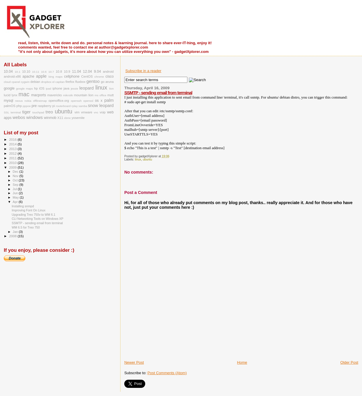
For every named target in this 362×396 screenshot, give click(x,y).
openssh (76, 100)
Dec (16, 171)
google (9, 88)
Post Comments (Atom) (167, 373)
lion (111, 88)
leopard (86, 88)
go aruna (107, 81)
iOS (42, 88)
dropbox (46, 81)
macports (38, 95)
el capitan (58, 81)
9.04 (97, 71)
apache (28, 76)
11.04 (76, 71)
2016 (13, 139)
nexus (19, 100)
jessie (74, 88)
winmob (50, 118)
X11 (60, 117)
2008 (13, 236)
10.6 (44, 71)
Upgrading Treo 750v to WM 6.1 (33, 214)
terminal (15, 112)
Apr (16, 202)
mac (24, 94)
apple (41, 76)
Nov (16, 176)
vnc (96, 112)
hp (36, 88)
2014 (13, 144)
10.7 (51, 71)
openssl (88, 100)
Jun (16, 193)
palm (108, 100)
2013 (13, 149)
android (108, 71)
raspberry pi (46, 106)
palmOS (9, 106)
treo (49, 112)
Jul (15, 189)
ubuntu (147, 159)
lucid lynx (10, 95)
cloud (7, 81)
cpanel (16, 81)
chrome (99, 76)
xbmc (67, 117)
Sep (16, 184)
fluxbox (80, 81)
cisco (110, 76)
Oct (16, 180)
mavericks (54, 95)
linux (138, 159)
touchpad (38, 112)
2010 (13, 163)
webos (19, 117)
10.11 (35, 71)
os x (98, 101)
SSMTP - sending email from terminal (158, 92)
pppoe (27, 106)
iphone (57, 88)
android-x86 (12, 76)
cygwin (25, 81)
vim (76, 112)
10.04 (8, 71)
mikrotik (68, 95)
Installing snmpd (23, 206)
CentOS (87, 76)
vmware (86, 112)
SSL (6, 112)
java (66, 88)
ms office (100, 95)
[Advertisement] (192, 347)
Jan (16, 231)
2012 (13, 153)
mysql (8, 101)
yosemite (78, 117)
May (16, 197)
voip (102, 112)
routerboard (63, 106)
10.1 (17, 71)
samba (83, 106)
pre (34, 106)
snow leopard (100, 105)
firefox (69, 81)
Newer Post (134, 362)
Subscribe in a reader (143, 71)
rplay (75, 106)
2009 (13, 167)
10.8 (59, 71)
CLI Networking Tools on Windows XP (37, 218)
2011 (13, 158)
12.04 (87, 71)
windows (34, 117)
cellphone (71, 76)
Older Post (349, 362)
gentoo (93, 81)
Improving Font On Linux (28, 210)
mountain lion (83, 95)
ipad (48, 88)
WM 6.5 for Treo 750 (26, 227)
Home (242, 362)
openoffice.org (59, 100)
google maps (24, 88)
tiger (26, 112)
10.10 (26, 71)
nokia (27, 100)
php (19, 106)
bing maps (56, 76)
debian (35, 81)
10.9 (67, 71)
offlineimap (40, 100)
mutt (110, 95)
